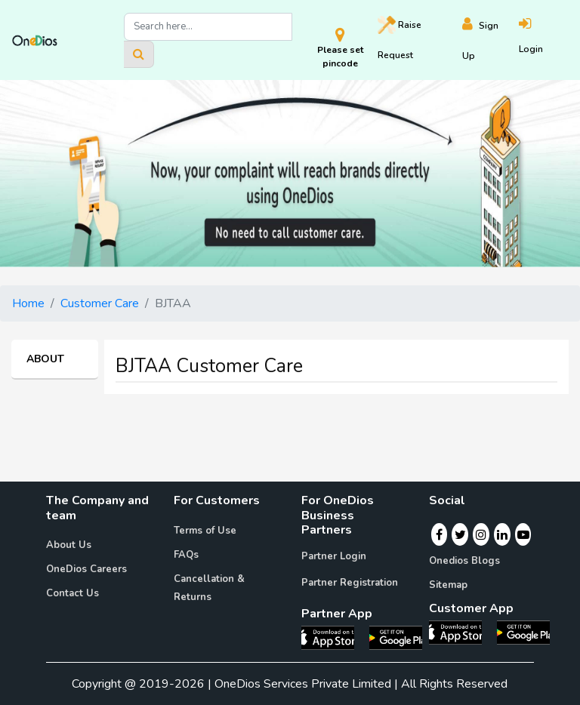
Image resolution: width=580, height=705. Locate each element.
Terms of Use (205, 530)
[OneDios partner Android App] (395, 637)
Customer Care (99, 303)
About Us (68, 545)
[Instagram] (481, 534)
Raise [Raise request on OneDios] (399, 38)
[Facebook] (439, 534)
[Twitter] (460, 534)
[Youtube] (523, 534)
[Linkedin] (502, 534)
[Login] (543, 40)
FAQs (186, 555)
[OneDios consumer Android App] (523, 631)
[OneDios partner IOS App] (333, 637)
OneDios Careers (86, 569)
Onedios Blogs (464, 561)
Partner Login (333, 556)
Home (28, 303)
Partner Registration (349, 583)
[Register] (491, 40)
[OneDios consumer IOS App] (461, 631)
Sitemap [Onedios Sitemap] (448, 585)
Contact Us (72, 593)
